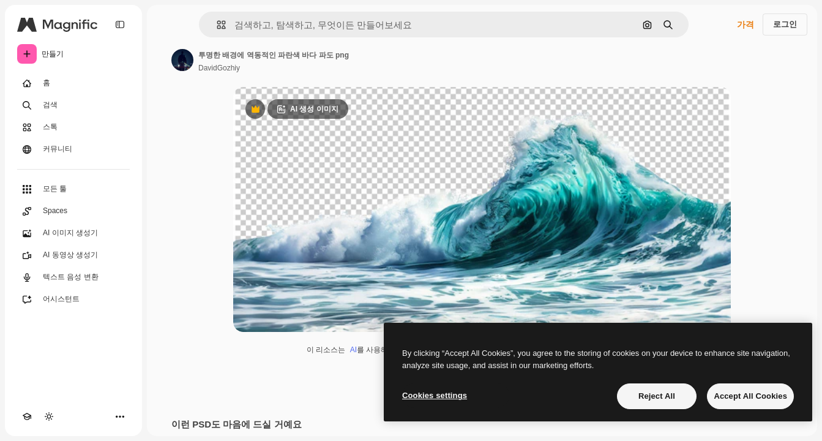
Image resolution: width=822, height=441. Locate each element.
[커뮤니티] (73, 149)
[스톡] (73, 127)
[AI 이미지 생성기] (73, 233)
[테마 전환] (49, 416)
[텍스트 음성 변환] (73, 277)
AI (353, 349)
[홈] (73, 83)
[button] (216, 24)
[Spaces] (73, 211)
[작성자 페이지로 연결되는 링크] (182, 60)
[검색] (73, 105)
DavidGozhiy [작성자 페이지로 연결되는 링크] (219, 68)
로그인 (785, 24)
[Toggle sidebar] (120, 24)
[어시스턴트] (73, 299)
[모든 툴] (73, 189)
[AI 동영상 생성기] (73, 255)
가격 (745, 24)
